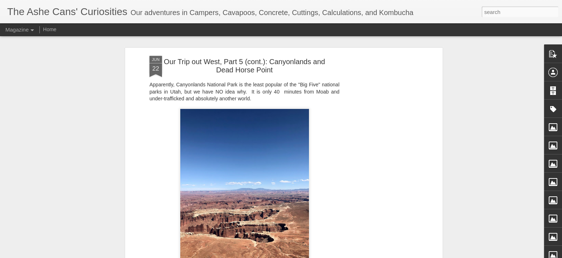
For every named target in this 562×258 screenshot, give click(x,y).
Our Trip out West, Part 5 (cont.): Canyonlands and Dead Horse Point (244, 58)
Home (49, 29)
